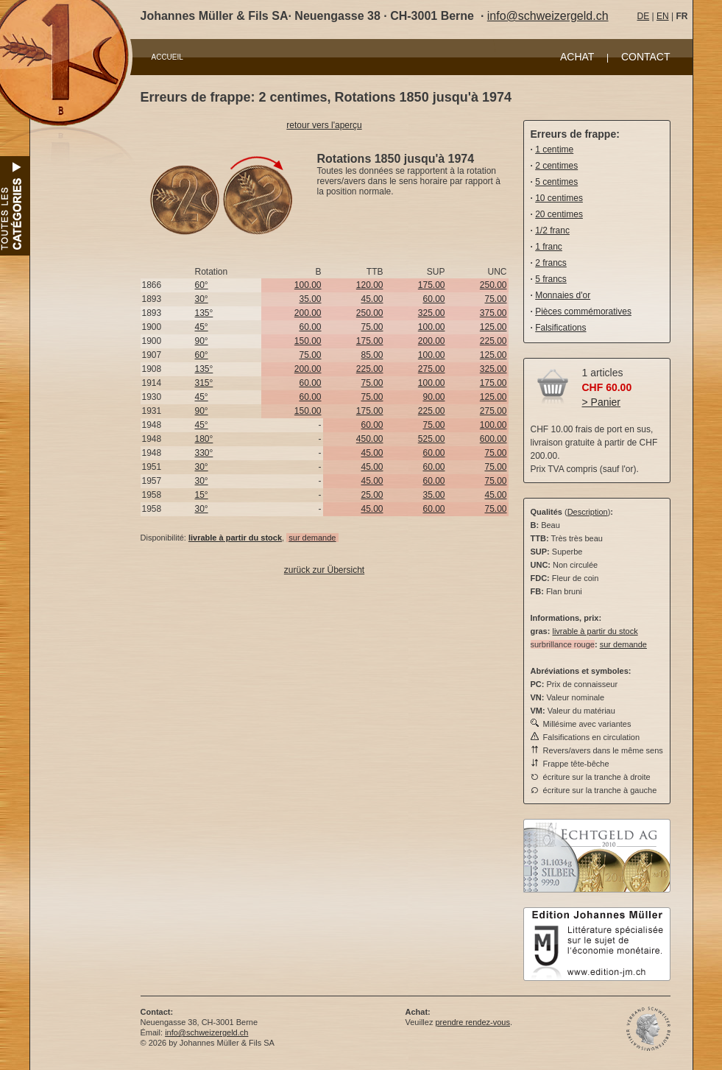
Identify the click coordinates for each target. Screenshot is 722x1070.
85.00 (372, 355)
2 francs (551, 263)
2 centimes (556, 166)
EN (662, 16)
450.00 (369, 439)
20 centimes (559, 214)
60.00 (433, 299)
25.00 (372, 495)
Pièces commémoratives (583, 311)
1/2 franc (552, 230)
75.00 (495, 299)
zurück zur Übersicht (324, 570)
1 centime (554, 149)
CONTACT (645, 57)
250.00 (493, 285)
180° (204, 439)
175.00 (431, 285)
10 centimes (559, 198)
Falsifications (560, 328)
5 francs (551, 279)
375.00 (493, 313)
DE (643, 16)
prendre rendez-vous (472, 1022)
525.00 (431, 439)
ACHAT (577, 57)
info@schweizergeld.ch (548, 16)
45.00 (372, 299)
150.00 (308, 341)
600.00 (493, 439)
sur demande (312, 537)
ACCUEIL (167, 57)
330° (204, 453)
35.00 (310, 299)
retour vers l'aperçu (323, 125)
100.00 (308, 285)
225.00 (493, 341)
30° (201, 299)
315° (204, 383)
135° (204, 313)
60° (201, 285)
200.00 (308, 313)
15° (201, 495)
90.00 (433, 397)
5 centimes (556, 182)
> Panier (601, 402)
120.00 (369, 285)
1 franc (548, 247)
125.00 (493, 327)
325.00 (431, 313)
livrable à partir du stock (594, 631)
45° (201, 327)
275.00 (431, 369)
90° (201, 341)
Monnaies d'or (562, 295)
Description (587, 511)
